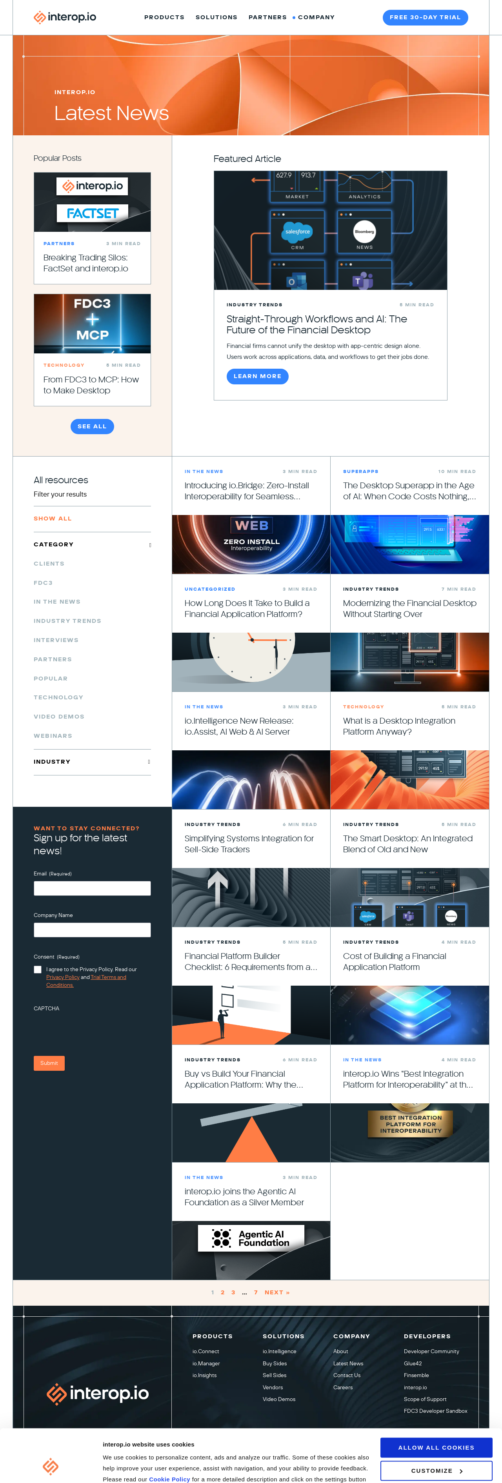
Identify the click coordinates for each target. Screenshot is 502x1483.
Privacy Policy (63, 977)
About (340, 1351)
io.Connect (206, 1351)
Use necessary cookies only (436, 1451)
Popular (51, 679)
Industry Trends (68, 621)
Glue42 (413, 1363)
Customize (436, 1425)
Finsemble (416, 1375)
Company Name (53, 915)
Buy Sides (275, 1363)
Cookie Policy (170, 1434)
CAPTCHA (46, 1008)
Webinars (53, 736)
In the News (57, 602)
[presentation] (93, 1031)
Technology (59, 697)
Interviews (56, 640)
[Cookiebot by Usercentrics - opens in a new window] (50, 1468)
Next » (278, 1293)
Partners (53, 659)
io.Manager (206, 1363)
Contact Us (346, 1375)
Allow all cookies (436, 1402)
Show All (53, 519)
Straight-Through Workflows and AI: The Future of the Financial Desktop (317, 325)
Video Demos (59, 717)
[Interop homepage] (65, 18)
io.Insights (204, 1375)
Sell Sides (274, 1375)
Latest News (348, 1363)
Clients (49, 564)
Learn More (258, 376)
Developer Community (431, 1351)
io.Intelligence (279, 1351)
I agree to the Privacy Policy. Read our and (91, 977)
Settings (114, 1467)
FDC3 (43, 583)
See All (92, 426)
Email (53, 873)
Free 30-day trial (425, 17)
